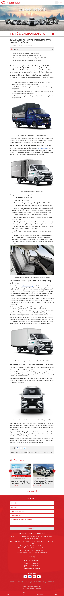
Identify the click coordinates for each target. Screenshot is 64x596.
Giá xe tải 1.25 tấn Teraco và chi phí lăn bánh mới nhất (43, 482)
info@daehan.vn (35, 568)
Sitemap (38, 588)
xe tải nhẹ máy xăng (35, 452)
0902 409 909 (35, 560)
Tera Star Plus (42, 148)
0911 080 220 (35, 563)
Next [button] (54, 471)
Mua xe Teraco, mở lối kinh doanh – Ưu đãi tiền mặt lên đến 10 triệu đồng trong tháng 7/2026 (20, 482)
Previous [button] (10, 471)
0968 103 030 (35, 566)
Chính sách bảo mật (28, 588)
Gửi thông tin (32, 528)
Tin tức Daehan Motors (25, 45)
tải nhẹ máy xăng (27, 286)
